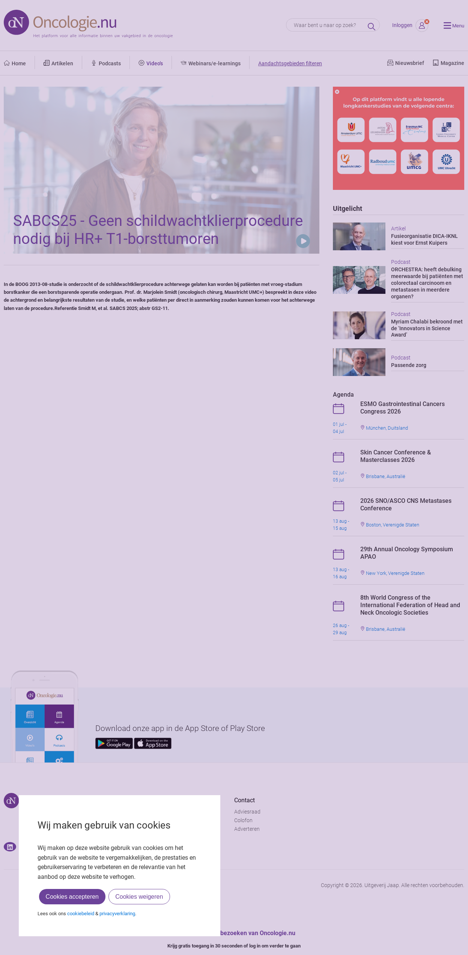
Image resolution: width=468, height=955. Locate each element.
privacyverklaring (117, 913)
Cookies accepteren (72, 896)
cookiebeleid (80, 913)
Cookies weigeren (139, 896)
